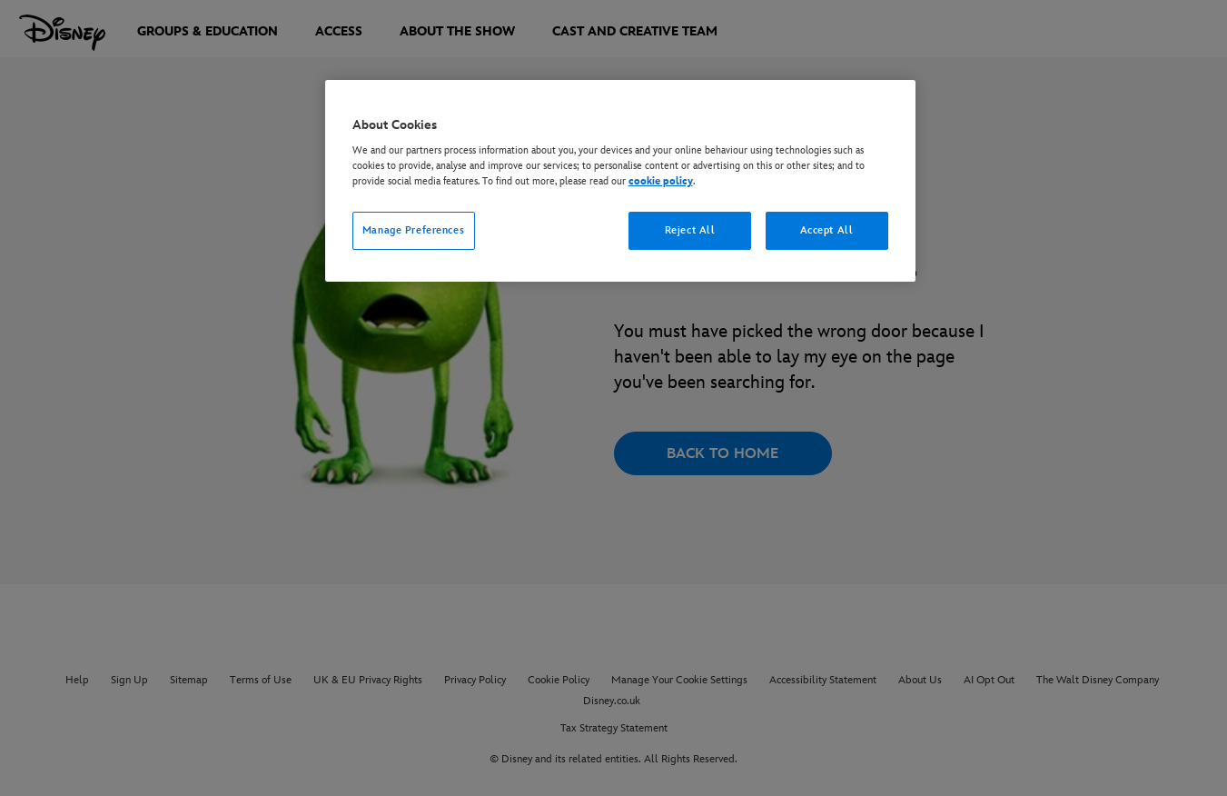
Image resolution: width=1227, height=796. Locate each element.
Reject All (690, 230)
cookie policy (660, 181)
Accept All (827, 230)
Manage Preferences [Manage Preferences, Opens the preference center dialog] (413, 230)
